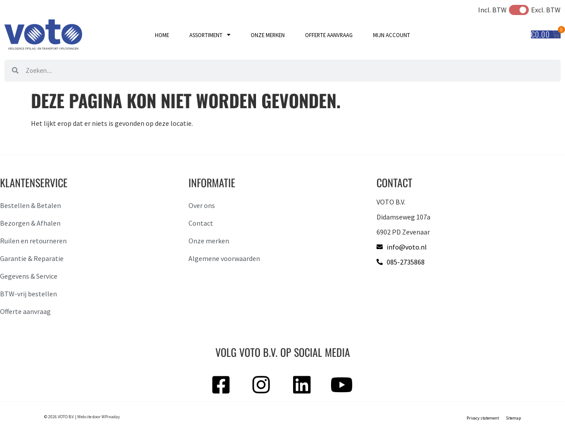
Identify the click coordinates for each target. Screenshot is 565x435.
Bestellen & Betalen (30, 205)
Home (162, 34)
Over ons (201, 205)
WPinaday (111, 417)
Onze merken (268, 34)
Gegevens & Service (28, 276)
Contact (200, 223)
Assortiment (209, 35)
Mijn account (391, 34)
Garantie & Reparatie (32, 258)
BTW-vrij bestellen (28, 293)
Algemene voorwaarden (224, 258)
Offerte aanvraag (329, 34)
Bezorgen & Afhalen (30, 223)
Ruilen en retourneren (33, 240)
